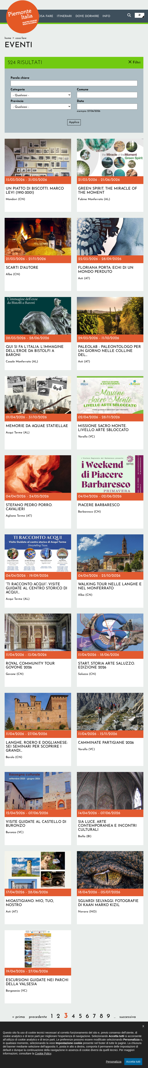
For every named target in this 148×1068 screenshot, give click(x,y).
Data (80, 101)
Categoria (18, 89)
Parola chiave (20, 78)
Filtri (136, 62)
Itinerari (64, 16)
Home (8, 38)
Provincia (17, 101)
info (106, 16)
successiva (127, 1017)
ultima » (74, 1027)
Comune (82, 89)
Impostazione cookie (111, 1047)
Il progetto (30, 1047)
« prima (18, 1017)
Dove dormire (87, 16)
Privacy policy (87, 1047)
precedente (38, 1017)
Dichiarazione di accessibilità (57, 1047)
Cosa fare (44, 16)
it (139, 15)
